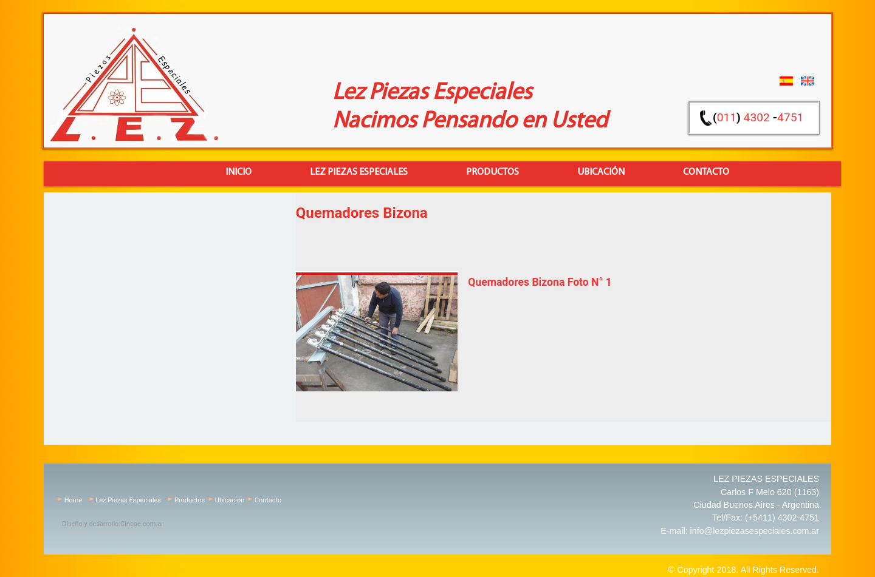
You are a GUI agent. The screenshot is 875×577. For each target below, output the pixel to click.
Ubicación (230, 500)
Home (73, 500)
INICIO (238, 172)
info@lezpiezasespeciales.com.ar (754, 531)
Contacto (268, 500)
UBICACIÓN (601, 172)
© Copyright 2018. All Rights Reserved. (743, 570)
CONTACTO (706, 172)
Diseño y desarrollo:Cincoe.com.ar (112, 524)
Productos (492, 172)
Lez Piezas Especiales (359, 172)
